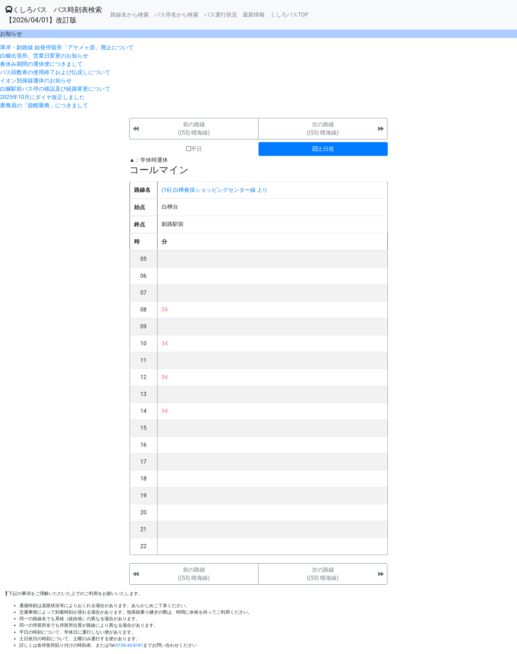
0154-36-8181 (129, 645)
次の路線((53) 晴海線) (322, 128)
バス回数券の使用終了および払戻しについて (55, 72)
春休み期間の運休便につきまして (41, 64)
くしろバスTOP (289, 14)
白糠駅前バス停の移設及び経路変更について (55, 89)
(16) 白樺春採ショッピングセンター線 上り (215, 190)
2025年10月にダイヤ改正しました (42, 97)
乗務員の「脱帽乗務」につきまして (44, 105)
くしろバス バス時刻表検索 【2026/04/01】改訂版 (54, 15)
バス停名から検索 (176, 14)
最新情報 (254, 14)
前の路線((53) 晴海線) (194, 128)
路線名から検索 (129, 14)
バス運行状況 (220, 14)
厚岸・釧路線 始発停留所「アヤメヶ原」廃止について (67, 47)
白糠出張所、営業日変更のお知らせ (44, 55)
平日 (194, 149)
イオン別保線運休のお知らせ (36, 80)
